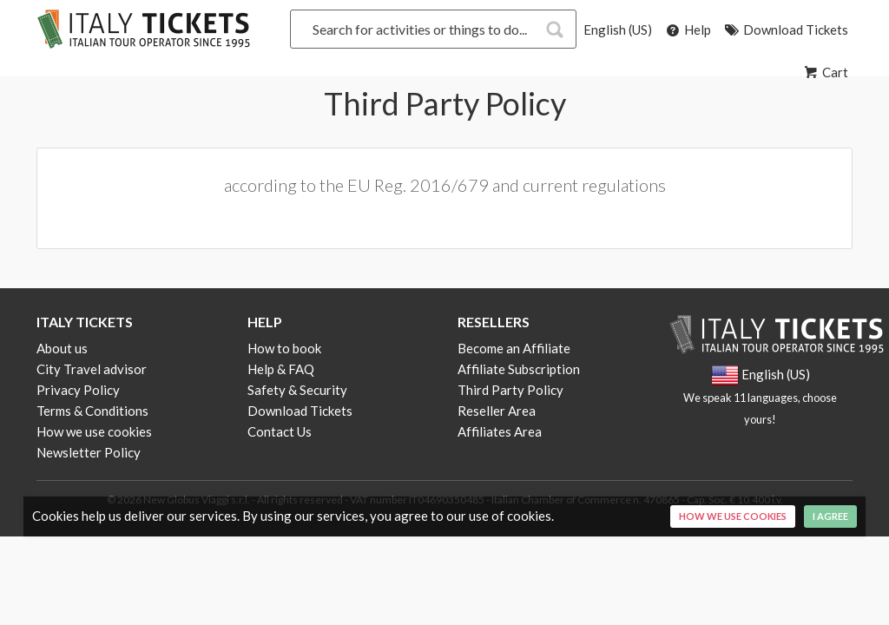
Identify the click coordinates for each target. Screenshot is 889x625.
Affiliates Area (500, 431)
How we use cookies (94, 431)
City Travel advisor (91, 369)
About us (62, 348)
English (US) (617, 29)
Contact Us (279, 431)
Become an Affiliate (514, 348)
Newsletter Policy (88, 452)
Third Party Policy (510, 390)
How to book (284, 348)
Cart (824, 72)
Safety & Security (297, 390)
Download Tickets (785, 29)
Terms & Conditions (92, 410)
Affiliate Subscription (519, 369)
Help (687, 29)
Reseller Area (497, 410)
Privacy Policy (78, 390)
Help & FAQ (280, 369)
